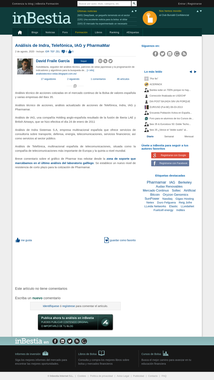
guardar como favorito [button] (120, 240)
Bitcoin (155, 194)
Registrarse (195, 3)
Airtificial (190, 190)
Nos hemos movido (170, 11)
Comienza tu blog (23, 3)
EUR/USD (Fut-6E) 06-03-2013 (166, 107)
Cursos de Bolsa (155, 353)
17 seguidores (48, 79)
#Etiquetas (133, 32)
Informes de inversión (32, 353)
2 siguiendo (73, 79)
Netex (150, 202)
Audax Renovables (169, 186)
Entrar (182, 3)
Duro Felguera (166, 202)
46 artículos (123, 79)
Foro (65, 32)
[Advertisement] (76, 264)
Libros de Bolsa (91, 353)
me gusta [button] (23, 240)
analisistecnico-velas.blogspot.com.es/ (56, 73)
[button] (84, 61)
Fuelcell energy (163, 210)
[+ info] (90, 70)
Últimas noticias (87, 11)
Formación (81, 32)
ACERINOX (156, 84)
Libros (98, 32)
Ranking (114, 32)
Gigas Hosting (184, 198)
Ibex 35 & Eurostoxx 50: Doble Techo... (170, 124)
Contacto (153, 376)
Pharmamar (156, 182)
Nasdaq (167, 198)
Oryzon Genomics (175, 194)
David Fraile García (53, 61)
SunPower (152, 198)
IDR (47, 51)
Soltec (176, 190)
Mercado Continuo (156, 190)
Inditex (180, 210)
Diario (150, 136)
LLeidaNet (187, 206)
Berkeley (185, 182)
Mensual (189, 136)
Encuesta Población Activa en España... (171, 112)
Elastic (173, 206)
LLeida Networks (155, 206)
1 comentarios (98, 79)
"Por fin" (154, 78)
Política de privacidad (101, 376)
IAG (172, 182)
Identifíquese (51, 306)
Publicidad (138, 376)
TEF (52, 51)
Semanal (169, 136)
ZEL (58, 51)
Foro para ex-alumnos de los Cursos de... (172, 118)
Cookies (81, 376)
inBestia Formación (47, 3)
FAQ (164, 376)
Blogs (35, 32)
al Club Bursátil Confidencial (174, 15)
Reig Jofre (185, 202)
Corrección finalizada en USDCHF (168, 95)
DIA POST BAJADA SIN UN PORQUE (170, 101)
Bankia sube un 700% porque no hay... (170, 90)
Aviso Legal (123, 376)
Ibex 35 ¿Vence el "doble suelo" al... (169, 130)
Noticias (50, 32)
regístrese (68, 306)
